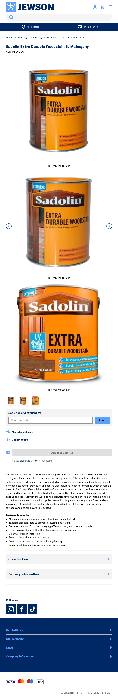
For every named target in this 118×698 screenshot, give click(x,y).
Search (10, 17)
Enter (102, 420)
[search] (59, 17)
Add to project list (62, 452)
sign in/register (28, 460)
